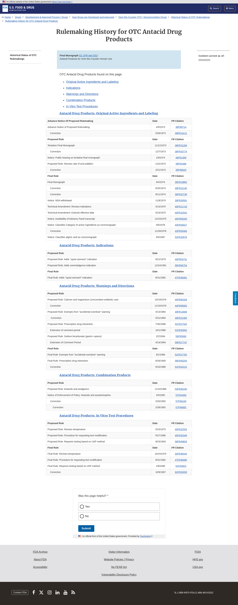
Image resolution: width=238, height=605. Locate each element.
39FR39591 (181, 200)
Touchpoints (145, 536)
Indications (73, 88)
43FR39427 (181, 225)
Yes (87, 506)
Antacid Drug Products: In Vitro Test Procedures (96, 415)
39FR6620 (181, 170)
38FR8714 (181, 127)
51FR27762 (181, 354)
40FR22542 (181, 212)
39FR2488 (181, 163)
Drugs (18, 17)
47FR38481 (181, 277)
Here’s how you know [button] (62, 2)
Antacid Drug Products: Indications (86, 245)
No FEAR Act (119, 567)
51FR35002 (181, 330)
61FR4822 (181, 466)
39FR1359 (181, 157)
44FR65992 (181, 305)
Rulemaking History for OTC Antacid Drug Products (31, 21)
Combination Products (80, 100)
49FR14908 (181, 312)
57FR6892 (181, 407)
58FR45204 (181, 360)
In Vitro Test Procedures (82, 106)
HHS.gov (197, 559)
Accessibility (40, 567)
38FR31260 (181, 145)
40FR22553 (181, 429)
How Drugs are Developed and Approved (93, 17)
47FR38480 (181, 460)
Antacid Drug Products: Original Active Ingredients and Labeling (108, 113)
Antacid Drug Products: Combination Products (95, 375)
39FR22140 (181, 188)
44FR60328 (181, 299)
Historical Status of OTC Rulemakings (190, 17)
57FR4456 (181, 395)
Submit (86, 528)
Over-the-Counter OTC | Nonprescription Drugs (142, 17)
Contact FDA (20, 592)
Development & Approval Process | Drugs (46, 17)
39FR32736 (181, 194)
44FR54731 (181, 259)
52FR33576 (181, 237)
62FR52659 (181, 472)
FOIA (198, 551)
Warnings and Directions (82, 94)
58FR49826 (181, 441)
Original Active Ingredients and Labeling (92, 81)
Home (8, 17)
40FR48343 (181, 453)
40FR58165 (181, 218)
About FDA (40, 559)
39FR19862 (181, 182)
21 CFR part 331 (88, 55)
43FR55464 (181, 231)
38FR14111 (181, 133)
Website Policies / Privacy (119, 559)
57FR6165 (181, 401)
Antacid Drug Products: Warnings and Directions (96, 286)
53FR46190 (181, 389)
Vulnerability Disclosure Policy (119, 574)
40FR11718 (181, 206)
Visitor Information (119, 551)
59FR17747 (181, 342)
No (87, 516)
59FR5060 (181, 336)
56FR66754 (181, 265)
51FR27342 (181, 324)
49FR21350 (181, 318)
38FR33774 (181, 151)
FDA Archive (40, 551)
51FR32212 (181, 367)
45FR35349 (181, 435)
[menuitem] (213, 58)
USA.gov (198, 567)
